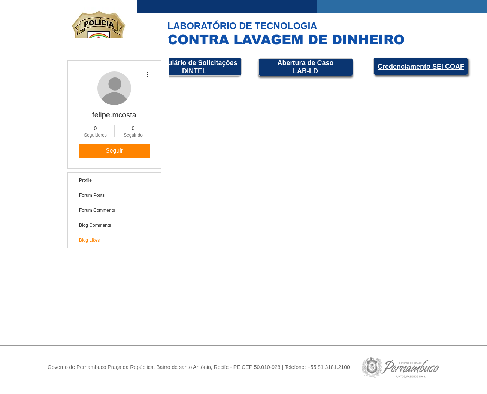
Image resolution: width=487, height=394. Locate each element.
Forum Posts (92, 195)
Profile (85, 180)
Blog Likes (89, 240)
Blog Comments (95, 225)
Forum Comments (97, 210)
